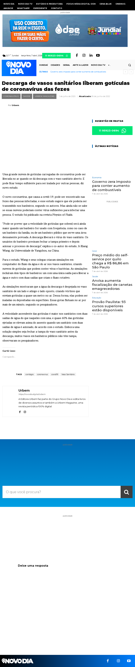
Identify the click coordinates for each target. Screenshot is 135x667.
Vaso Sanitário (68, 374)
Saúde (26, 96)
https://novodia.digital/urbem (32, 394)
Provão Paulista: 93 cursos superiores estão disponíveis (112, 297)
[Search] (127, 492)
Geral (94, 250)
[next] (131, 72)
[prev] (125, 72)
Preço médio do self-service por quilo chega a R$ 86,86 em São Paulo (111, 257)
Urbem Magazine (44, 96)
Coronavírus (11, 96)
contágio (29, 374)
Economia (96, 178)
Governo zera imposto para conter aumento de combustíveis (78, 71)
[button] (129, 65)
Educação (96, 290)
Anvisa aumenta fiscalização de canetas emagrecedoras (109, 277)
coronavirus (42, 374)
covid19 (54, 374)
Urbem (15, 105)
